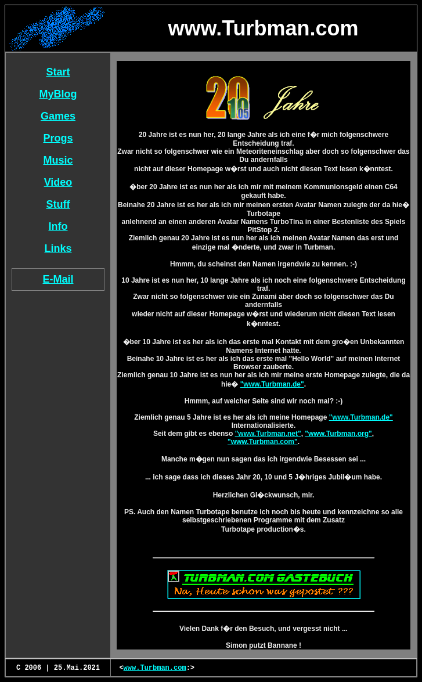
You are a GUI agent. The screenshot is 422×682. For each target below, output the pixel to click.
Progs (58, 138)
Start (58, 72)
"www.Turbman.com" (263, 442)
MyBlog (58, 94)
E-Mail (57, 279)
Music (58, 160)
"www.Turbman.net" (268, 434)
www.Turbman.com (155, 668)
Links (57, 248)
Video (58, 182)
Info (58, 226)
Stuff (58, 204)
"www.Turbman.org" (338, 434)
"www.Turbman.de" (272, 384)
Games (58, 116)
